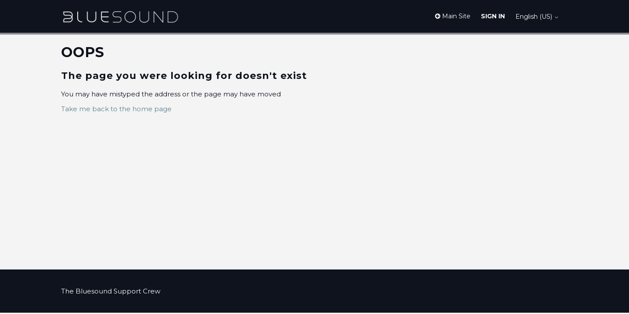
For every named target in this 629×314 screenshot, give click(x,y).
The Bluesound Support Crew (110, 291)
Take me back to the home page (116, 109)
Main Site (452, 16)
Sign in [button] (493, 16)
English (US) (537, 16)
